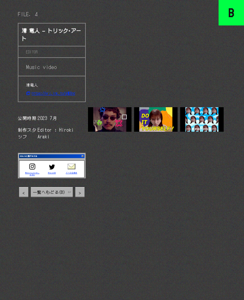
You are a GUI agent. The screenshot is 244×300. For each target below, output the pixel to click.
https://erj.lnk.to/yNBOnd (53, 93)
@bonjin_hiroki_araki (32, 174)
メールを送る (71, 173)
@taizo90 (52, 173)
